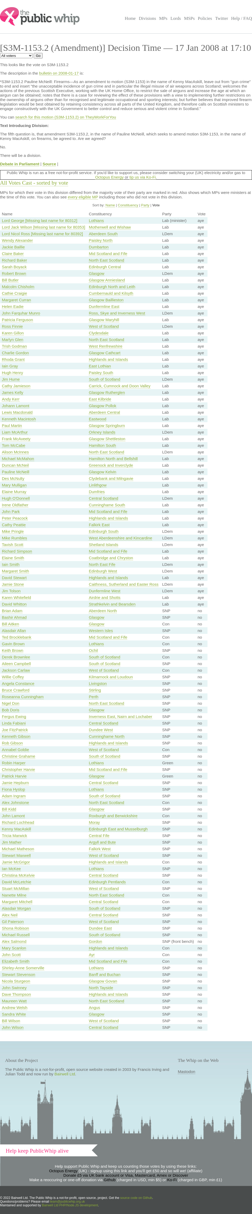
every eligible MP (83, 197)
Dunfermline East (104, 306)
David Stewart (14, 577)
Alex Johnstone (15, 802)
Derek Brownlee (16, 657)
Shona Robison (15, 928)
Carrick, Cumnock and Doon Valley (119, 386)
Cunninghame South (107, 505)
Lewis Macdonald (17, 412)
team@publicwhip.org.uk (67, 1201)
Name (110, 205)
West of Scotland (104, 326)
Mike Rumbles (14, 538)
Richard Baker (14, 260)
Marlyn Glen (12, 339)
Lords (175, 18)
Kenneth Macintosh (19, 419)
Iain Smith (11, 564)
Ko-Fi (172, 1179)
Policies (205, 18)
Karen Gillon (13, 333)
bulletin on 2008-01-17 (59, 73)
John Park (11, 511)
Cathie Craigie (14, 293)
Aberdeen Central (104, 412)
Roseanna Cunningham (23, 696)
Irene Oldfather (15, 505)
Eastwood (97, 419)
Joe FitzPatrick (15, 730)
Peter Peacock (15, 518)
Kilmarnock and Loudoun (111, 677)
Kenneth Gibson (16, 736)
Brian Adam (12, 610)
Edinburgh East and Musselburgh (118, 829)
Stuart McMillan (15, 888)
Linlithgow (98, 485)
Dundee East (100, 928)
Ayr (92, 954)
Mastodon (186, 1071)
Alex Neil (9, 915)
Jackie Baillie (13, 247)
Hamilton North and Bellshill (113, 458)
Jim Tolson (11, 591)
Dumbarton (98, 247)
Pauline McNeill (15, 472)
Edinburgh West (103, 571)
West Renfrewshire (105, 346)
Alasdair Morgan (16, 908)
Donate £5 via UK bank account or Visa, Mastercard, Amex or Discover (125, 1175)
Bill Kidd (9, 809)
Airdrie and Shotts (104, 597)
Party (145, 205)
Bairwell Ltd (65, 1074)
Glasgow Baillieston (106, 300)
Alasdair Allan (14, 630)
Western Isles (101, 630)
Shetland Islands (103, 544)
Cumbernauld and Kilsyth (111, 293)
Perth (93, 696)
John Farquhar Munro (21, 313)
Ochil (93, 650)
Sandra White (14, 1014)
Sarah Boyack (14, 267)
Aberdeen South (103, 233)
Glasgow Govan (103, 981)
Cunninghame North (106, 736)
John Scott (11, 954)
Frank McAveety (16, 439)
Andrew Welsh (14, 1007)
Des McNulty (13, 478)
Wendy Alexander (17, 240)
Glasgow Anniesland (107, 280)
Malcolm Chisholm (18, 286)
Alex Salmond (14, 941)
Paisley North (100, 240)
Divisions (147, 18)
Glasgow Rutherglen (107, 392)
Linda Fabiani (14, 723)
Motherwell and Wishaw (110, 227)
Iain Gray (10, 366)
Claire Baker (13, 253)
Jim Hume (11, 379)
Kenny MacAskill (16, 829)
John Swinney (14, 987)
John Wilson (13, 1027)
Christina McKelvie (18, 875)
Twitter (221, 18)
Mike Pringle (13, 531)
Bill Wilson (11, 1021)
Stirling (95, 690)
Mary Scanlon (14, 948)
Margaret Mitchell (17, 901)
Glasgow (96, 273)
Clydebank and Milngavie (111, 478)
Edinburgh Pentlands (107, 882)
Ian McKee (11, 868)
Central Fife (99, 835)
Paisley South (101, 372)
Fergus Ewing (14, 716)
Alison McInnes (15, 452)
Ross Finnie (12, 326)
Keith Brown (12, 650)
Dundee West (101, 730)
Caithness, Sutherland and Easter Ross (123, 584)
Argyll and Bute (102, 842)
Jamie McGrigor (16, 862)
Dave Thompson (16, 994)
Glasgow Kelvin (102, 472)
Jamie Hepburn (15, 782)
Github (110, 1179)
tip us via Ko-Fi (142, 177)
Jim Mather (11, 842)
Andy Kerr (11, 399)
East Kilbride (100, 399)
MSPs (189, 18)
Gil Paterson (13, 921)
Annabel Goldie (15, 749)
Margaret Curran (16, 300)
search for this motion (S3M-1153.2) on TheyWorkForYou (65, 117)
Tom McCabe (13, 445)
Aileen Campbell (16, 663)
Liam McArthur (15, 432)
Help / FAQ (241, 18)
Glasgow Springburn (107, 425)
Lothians (96, 220)
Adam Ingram (14, 796)
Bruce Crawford (15, 690)
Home (130, 18)
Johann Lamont (15, 405)
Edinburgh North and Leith (112, 286)
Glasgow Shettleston (107, 439)
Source (49, 164)
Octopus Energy (109, 177)
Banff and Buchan (104, 974)
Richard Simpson (17, 551)
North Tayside (101, 987)
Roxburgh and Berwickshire (113, 815)
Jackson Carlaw (16, 670)
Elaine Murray (14, 491)
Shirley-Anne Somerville (23, 968)
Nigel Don (10, 703)
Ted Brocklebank (16, 637)
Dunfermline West (104, 591)
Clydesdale (98, 333)
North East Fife (102, 564)
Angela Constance (18, 683)
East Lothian (100, 366)
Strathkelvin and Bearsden (112, 604)
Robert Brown (14, 273)
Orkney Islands (102, 432)
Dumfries (97, 491)
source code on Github (136, 1198)
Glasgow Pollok (102, 405)
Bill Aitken (10, 624)
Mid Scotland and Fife (108, 253)
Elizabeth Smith (15, 961)
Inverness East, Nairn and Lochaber (120, 716)
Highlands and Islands (108, 359)
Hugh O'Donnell (16, 498)
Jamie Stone (13, 584)
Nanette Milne (14, 895)
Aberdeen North (103, 610)
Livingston (98, 683)
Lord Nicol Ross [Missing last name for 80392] (42, 233)
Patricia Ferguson (17, 319)
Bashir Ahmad (14, 617)
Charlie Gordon (15, 353)
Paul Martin (12, 425)
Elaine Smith (13, 558)
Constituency (128, 205)
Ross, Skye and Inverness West (117, 313)
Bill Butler (10, 280)
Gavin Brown (13, 644)
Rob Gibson (12, 743)
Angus (94, 1007)
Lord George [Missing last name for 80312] (39, 220)
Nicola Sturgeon (16, 981)
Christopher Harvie (18, 769)
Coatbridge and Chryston (111, 558)
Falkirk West (99, 849)
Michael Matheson (18, 849)
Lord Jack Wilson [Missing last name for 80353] (43, 227)
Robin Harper (13, 763)
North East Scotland (106, 260)
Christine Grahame (18, 756)
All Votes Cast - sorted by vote (34, 183)
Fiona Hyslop (13, 789)
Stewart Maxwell (16, 855)
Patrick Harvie (14, 776)
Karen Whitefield (16, 597)
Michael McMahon (18, 458)
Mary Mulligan (14, 485)
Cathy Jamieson (16, 386)
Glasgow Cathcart (104, 353)
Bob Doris (10, 710)
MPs (163, 18)
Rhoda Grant (13, 359)
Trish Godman (14, 346)
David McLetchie (16, 882)
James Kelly (12, 392)
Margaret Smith (15, 571)
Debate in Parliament (19, 164)
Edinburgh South (103, 531)
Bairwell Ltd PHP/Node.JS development (70, 1205)
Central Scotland (103, 498)
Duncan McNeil (15, 465)
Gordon (95, 941)
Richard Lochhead (18, 822)
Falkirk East (99, 524)
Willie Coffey (13, 677)
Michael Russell (16, 935)
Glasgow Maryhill (104, 319)
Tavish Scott (12, 544)
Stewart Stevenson (18, 974)
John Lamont (13, 815)
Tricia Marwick (14, 835)
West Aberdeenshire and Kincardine (120, 538)
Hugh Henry (12, 372)
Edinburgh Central (105, 267)
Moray (94, 822)
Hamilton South (102, 445)
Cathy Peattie (14, 524)
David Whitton (14, 604)
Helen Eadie (13, 306)
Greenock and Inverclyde (111, 465)
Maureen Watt (14, 1001)
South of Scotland (104, 379)
